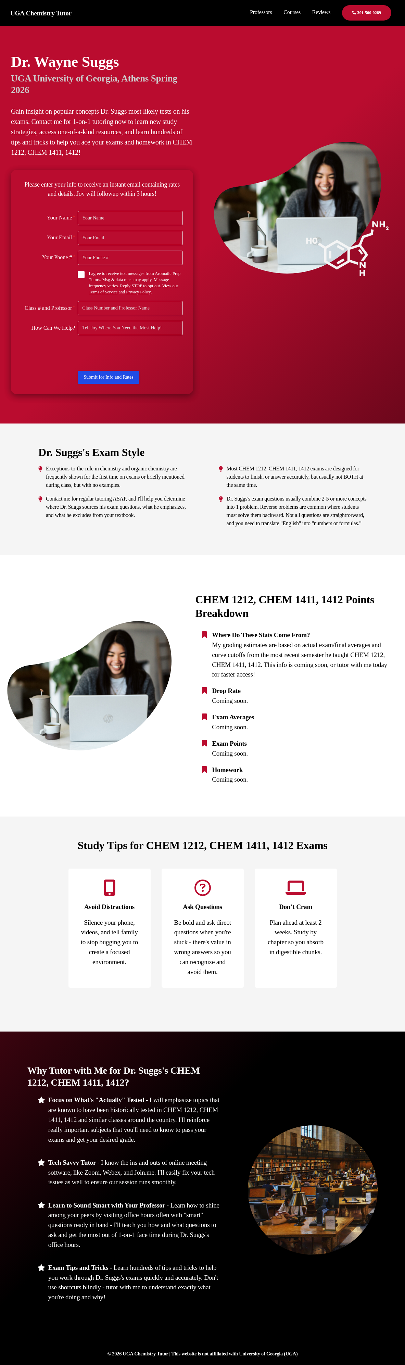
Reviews (321, 12)
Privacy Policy (139, 292)
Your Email (61, 237)
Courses (292, 12)
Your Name (61, 217)
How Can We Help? (53, 327)
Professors (261, 12)
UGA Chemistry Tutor (41, 13)
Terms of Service (103, 292)
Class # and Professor (50, 307)
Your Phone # (58, 257)
